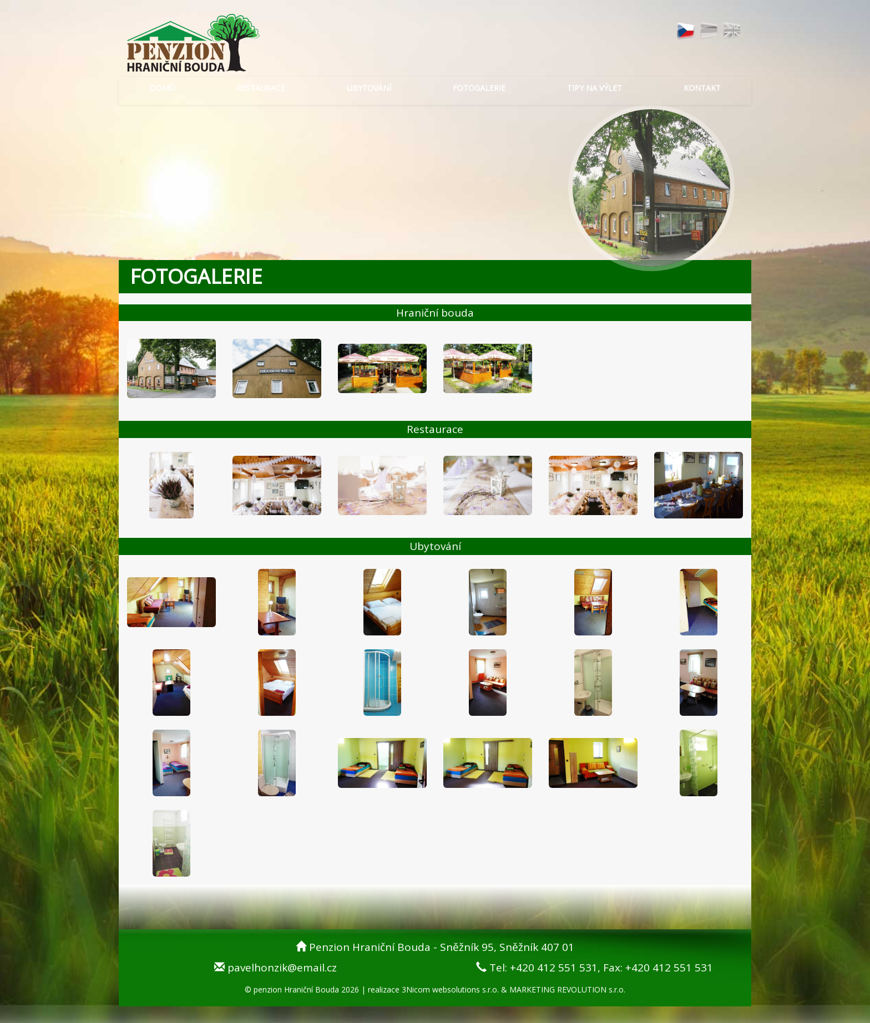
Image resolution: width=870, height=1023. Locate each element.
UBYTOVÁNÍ (369, 88)
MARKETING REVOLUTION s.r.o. (567, 989)
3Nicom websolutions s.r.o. (450, 989)
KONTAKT (702, 88)
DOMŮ (162, 88)
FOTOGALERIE (479, 88)
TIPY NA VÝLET (594, 88)
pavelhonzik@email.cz (282, 967)
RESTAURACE (260, 88)
